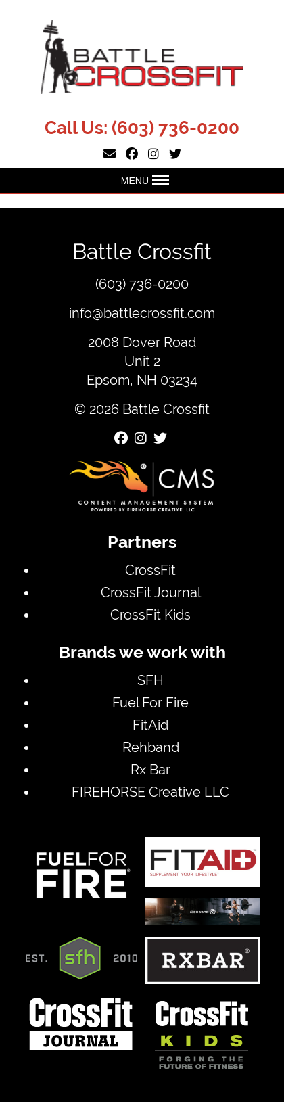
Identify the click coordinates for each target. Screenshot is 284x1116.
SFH (150, 680)
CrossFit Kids (150, 614)
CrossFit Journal (151, 592)
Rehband (150, 747)
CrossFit (150, 570)
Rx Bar (150, 769)
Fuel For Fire (150, 702)
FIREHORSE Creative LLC (150, 791)
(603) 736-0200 (175, 128)
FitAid (150, 725)
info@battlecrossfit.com (142, 313)
